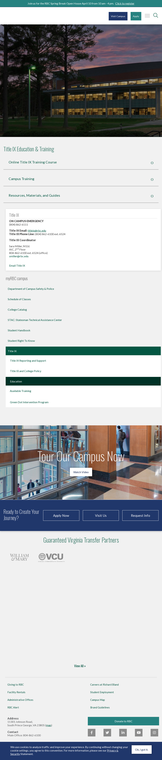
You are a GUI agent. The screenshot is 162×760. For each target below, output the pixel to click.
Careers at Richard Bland (104, 684)
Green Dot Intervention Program (29, 402)
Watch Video (81, 472)
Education (16, 381)
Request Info (140, 515)
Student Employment (102, 692)
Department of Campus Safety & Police (31, 288)
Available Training (20, 390)
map (48, 725)
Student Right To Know (21, 340)
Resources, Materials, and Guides (34, 195)
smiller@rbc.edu (18, 256)
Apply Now (61, 515)
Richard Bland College (24, 15)
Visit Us (101, 515)
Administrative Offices (20, 699)
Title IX (12, 351)
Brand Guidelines (100, 707)
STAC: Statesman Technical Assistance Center (35, 319)
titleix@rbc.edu (37, 230)
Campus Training (21, 179)
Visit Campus (118, 16)
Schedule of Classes (19, 299)
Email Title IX (17, 265)
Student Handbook (19, 330)
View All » (80, 666)
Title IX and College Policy (25, 371)
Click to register (124, 3)
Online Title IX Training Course (33, 162)
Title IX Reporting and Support (28, 360)
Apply (136, 16)
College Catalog (17, 309)
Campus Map (97, 699)
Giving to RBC (15, 684)
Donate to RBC (123, 721)
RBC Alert (13, 707)
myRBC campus (17, 278)
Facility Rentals (16, 692)
